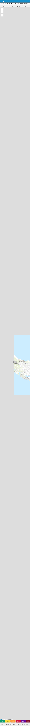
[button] (2, 9)
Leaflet (1, 719)
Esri (12, 719)
